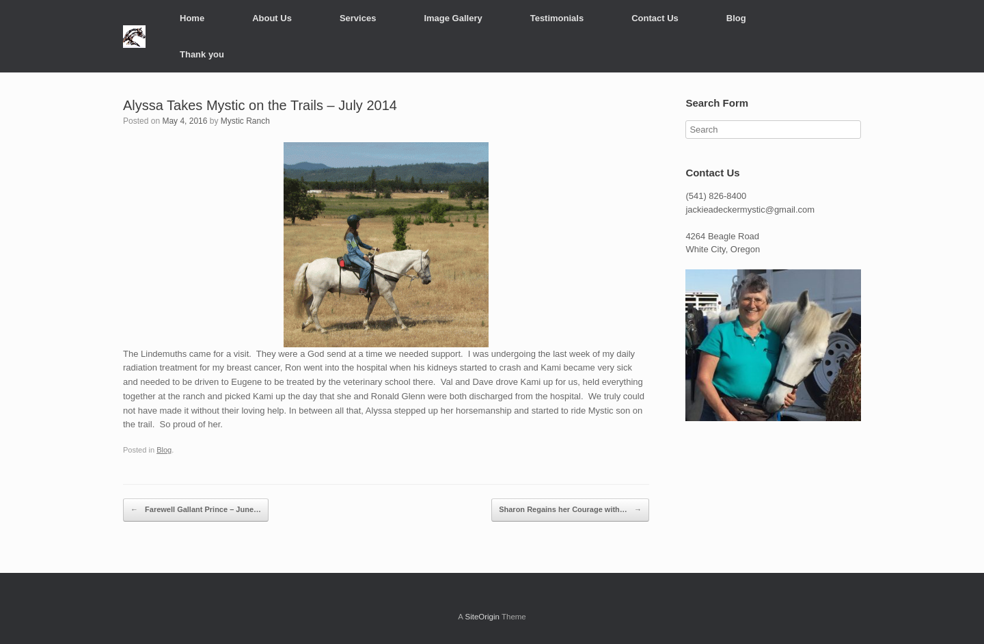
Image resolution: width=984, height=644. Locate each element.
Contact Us (655, 18)
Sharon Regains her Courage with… (570, 510)
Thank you (202, 54)
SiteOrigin (482, 617)
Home (192, 18)
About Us (272, 18)
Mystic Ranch (245, 121)
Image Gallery (453, 18)
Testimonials (557, 18)
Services (358, 18)
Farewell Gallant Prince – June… (196, 510)
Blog (736, 18)
